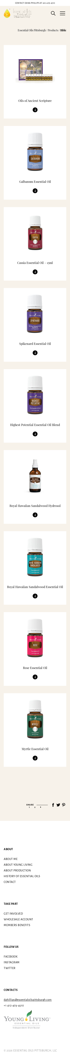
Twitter (9, 968)
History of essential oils (22, 876)
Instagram (12, 962)
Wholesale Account (18, 919)
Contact (10, 881)
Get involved (13, 913)
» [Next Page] (40, 807)
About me (11, 859)
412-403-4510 (35, 3)
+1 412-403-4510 (14, 1005)
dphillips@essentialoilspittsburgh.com (28, 999)
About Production (17, 870)
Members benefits (17, 925)
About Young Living (18, 864)
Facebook (11, 956)
